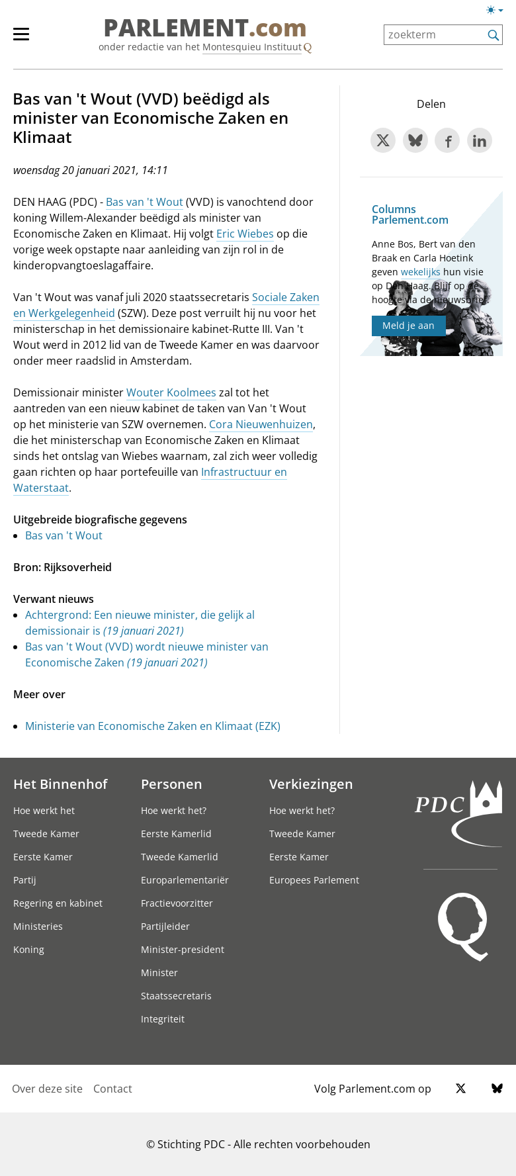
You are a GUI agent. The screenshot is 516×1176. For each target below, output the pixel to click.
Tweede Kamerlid (179, 856)
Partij (24, 880)
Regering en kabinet (58, 903)
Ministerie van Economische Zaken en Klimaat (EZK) (152, 726)
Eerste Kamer (43, 856)
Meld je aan (408, 325)
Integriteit (163, 1019)
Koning (28, 949)
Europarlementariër (185, 880)
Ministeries (38, 926)
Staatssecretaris (176, 995)
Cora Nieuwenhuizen (261, 424)
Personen (171, 783)
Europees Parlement (314, 880)
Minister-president (182, 949)
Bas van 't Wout (144, 202)
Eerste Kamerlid (176, 833)
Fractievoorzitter (177, 903)
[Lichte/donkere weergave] (499, 13)
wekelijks (421, 271)
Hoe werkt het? (173, 810)
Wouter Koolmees (171, 392)
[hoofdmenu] (27, 39)
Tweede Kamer (46, 833)
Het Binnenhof (60, 783)
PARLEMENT (205, 28)
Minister (159, 972)
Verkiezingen (311, 783)
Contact (112, 1088)
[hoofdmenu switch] (21, 39)
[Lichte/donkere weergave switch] (499, 11)
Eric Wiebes (245, 233)
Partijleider (165, 926)
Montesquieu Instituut (252, 46)
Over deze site (47, 1088)
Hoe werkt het (44, 810)
